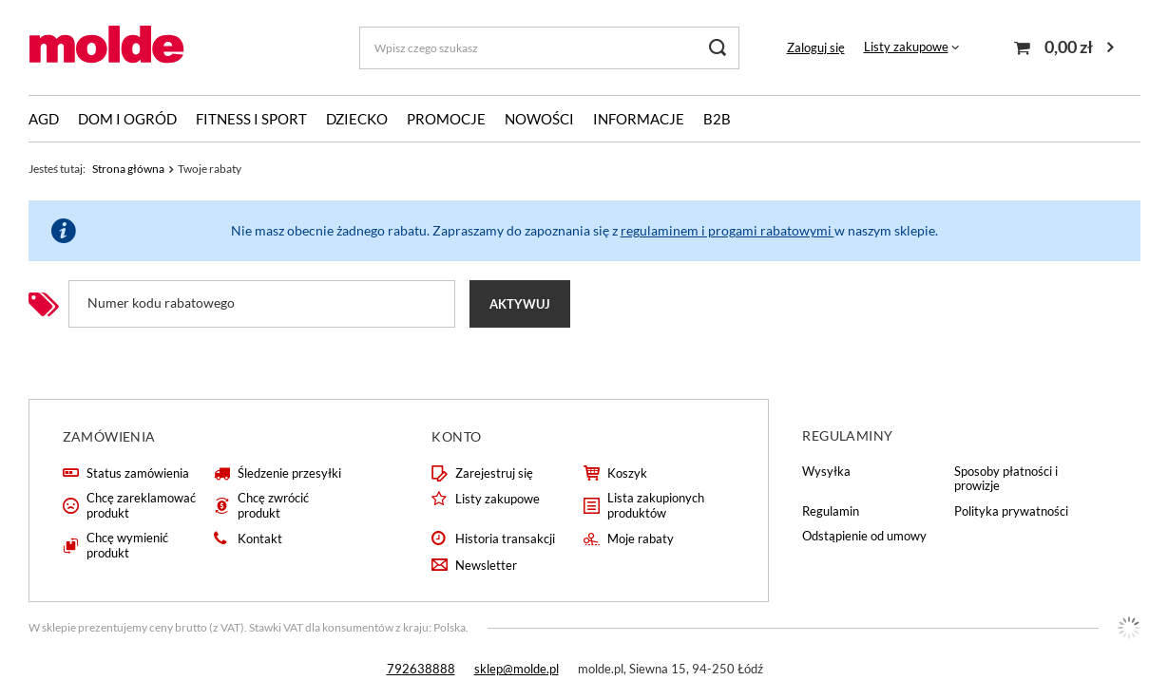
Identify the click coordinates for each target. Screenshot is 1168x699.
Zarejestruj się (494, 473)
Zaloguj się (816, 47)
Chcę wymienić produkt (127, 545)
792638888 (421, 668)
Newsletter (486, 565)
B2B (717, 118)
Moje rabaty (640, 539)
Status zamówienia (137, 473)
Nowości (539, 118)
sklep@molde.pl (516, 668)
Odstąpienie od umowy (864, 536)
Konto (456, 436)
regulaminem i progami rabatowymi (727, 230)
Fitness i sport (251, 118)
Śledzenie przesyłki (289, 473)
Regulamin (830, 511)
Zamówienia (109, 436)
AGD (44, 118)
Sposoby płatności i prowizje (1006, 479)
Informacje (638, 118)
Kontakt (260, 539)
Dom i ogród (127, 118)
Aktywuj (519, 304)
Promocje (446, 118)
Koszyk (627, 473)
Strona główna (128, 168)
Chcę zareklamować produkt (141, 505)
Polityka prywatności (1011, 511)
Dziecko (357, 118)
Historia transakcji (505, 539)
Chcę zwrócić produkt (273, 505)
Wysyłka (826, 471)
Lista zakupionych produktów (655, 505)
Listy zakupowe (906, 46)
